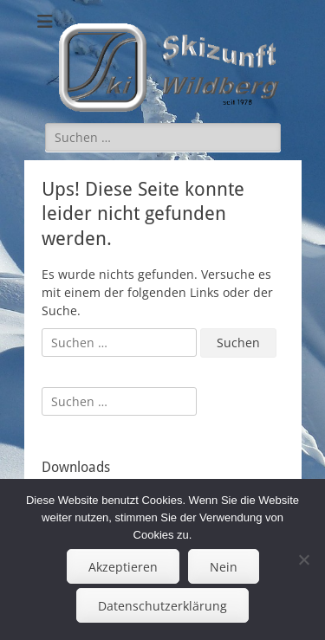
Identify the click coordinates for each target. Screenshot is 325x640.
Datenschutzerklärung (162, 606)
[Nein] (303, 559)
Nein (223, 567)
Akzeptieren (123, 567)
